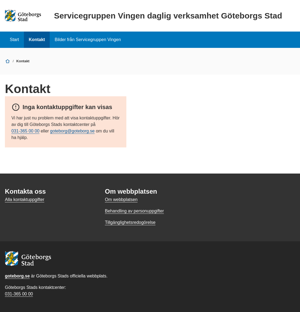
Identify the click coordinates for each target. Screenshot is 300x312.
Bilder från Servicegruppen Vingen (88, 39)
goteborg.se (17, 276)
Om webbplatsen (121, 199)
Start (14, 39)
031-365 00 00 (25, 131)
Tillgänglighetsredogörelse (130, 222)
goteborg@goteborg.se (72, 131)
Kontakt (37, 39)
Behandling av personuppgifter (134, 211)
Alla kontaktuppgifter (24, 199)
